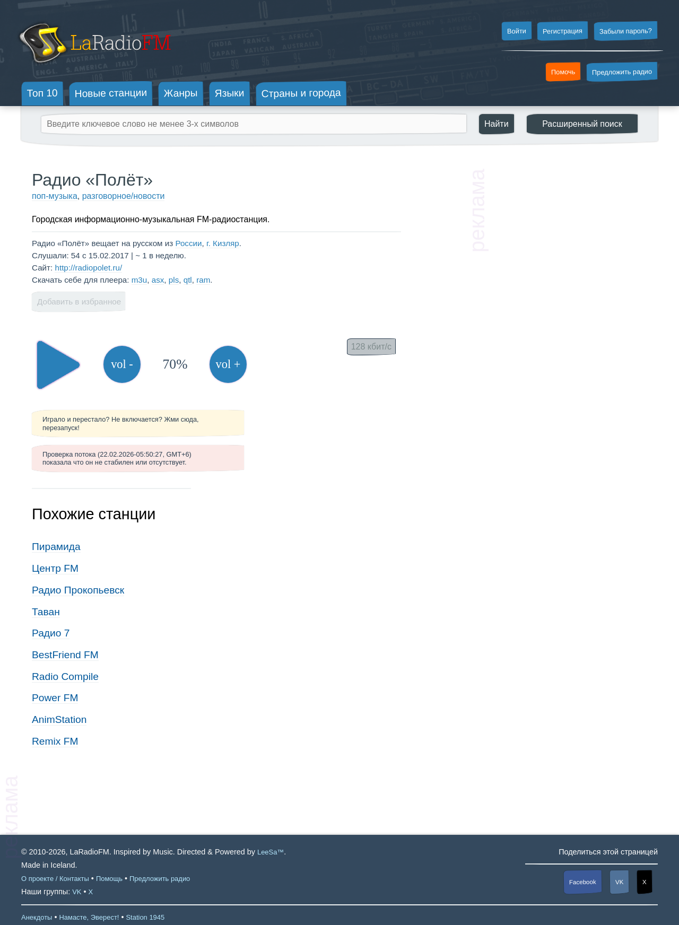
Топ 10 (42, 93)
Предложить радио (622, 71)
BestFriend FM (65, 654)
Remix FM (55, 741)
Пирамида (56, 546)
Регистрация (562, 31)
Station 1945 (145, 917)
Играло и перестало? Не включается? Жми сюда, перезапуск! (120, 423)
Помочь (563, 72)
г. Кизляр (222, 243)
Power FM (55, 697)
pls (174, 279)
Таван (46, 611)
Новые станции (110, 93)
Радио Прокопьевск (78, 590)
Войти (516, 31)
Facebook (582, 882)
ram (203, 279)
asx (158, 279)
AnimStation (59, 719)
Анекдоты (36, 917)
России (188, 243)
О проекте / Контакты (55, 879)
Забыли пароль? (625, 31)
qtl (188, 279)
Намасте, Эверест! (89, 917)
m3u (139, 279)
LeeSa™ (270, 852)
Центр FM (55, 568)
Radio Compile (65, 676)
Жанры (181, 93)
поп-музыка (54, 195)
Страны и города (301, 93)
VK (619, 882)
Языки (230, 93)
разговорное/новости (123, 195)
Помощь (109, 879)
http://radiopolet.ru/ (88, 267)
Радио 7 (50, 633)
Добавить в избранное (79, 301)
